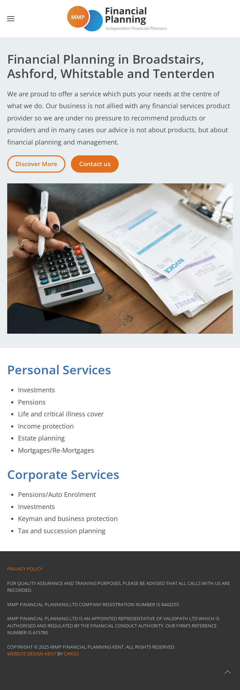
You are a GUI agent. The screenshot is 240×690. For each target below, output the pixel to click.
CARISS (71, 653)
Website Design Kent (31, 653)
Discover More (36, 164)
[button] (10, 18)
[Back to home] (120, 18)
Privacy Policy (24, 569)
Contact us (94, 164)
